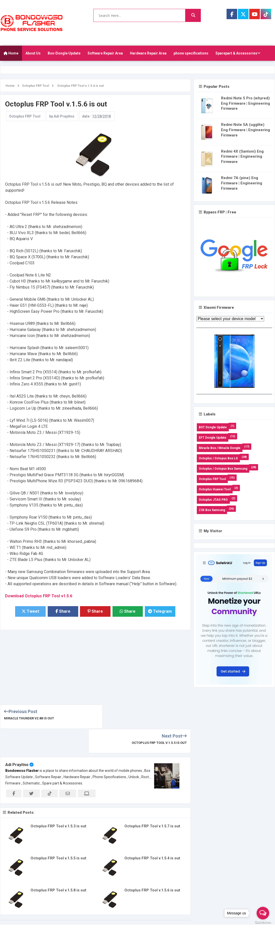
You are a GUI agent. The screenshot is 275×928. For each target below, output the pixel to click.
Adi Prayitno (17, 740)
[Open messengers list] (263, 913)
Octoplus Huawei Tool (215, 489)
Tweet (30, 611)
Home (11, 53)
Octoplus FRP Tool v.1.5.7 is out (152, 802)
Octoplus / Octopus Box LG (218, 458)
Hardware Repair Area (148, 53)
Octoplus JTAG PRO (213, 499)
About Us (33, 53)
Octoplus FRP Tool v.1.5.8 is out (59, 866)
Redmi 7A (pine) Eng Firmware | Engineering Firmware (241, 183)
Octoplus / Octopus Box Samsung (223, 468)
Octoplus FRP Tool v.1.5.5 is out (159, 718)
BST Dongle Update (213, 427)
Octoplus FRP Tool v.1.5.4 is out (152, 834)
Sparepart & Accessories (237, 53)
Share (63, 611)
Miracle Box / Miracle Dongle (219, 448)
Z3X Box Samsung (212, 510)
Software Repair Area (105, 53)
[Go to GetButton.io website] (263, 922)
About (218, 911)
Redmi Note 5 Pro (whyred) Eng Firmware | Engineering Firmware (245, 103)
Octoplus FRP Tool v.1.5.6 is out (152, 866)
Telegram (160, 611)
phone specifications (191, 53)
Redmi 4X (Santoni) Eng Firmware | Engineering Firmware (242, 156)
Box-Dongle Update (64, 53)
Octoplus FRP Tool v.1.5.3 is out (59, 802)
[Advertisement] (86, 665)
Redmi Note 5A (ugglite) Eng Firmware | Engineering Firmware (245, 129)
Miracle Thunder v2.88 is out (29, 718)
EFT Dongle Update (212, 437)
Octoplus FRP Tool (25, 116)
